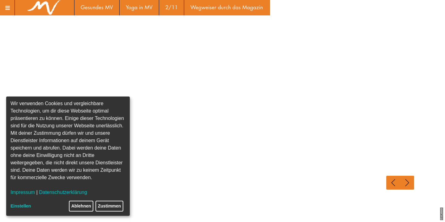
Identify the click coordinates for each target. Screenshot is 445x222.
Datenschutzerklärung (63, 192)
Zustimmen (109, 206)
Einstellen (21, 206)
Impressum (23, 192)
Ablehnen (81, 206)
